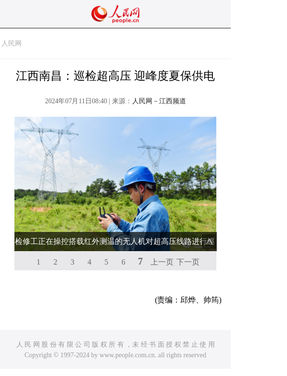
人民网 (11, 43)
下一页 (188, 262)
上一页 (162, 262)
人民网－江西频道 (159, 101)
